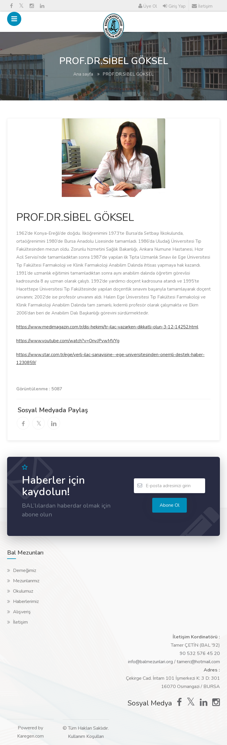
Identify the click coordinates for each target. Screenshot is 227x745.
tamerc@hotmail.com (198, 661)
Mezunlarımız (26, 581)
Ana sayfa (83, 74)
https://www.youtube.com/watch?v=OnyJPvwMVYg (67, 341)
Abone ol (169, 505)
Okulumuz (23, 591)
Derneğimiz (24, 570)
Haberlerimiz (26, 601)
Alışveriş (22, 612)
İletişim (20, 622)
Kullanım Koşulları (86, 736)
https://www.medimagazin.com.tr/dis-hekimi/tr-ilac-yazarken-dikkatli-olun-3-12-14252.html (107, 327)
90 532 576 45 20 (200, 653)
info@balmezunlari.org (150, 661)
